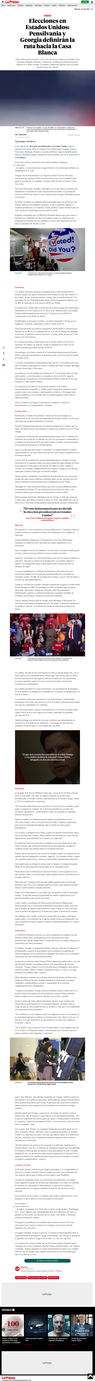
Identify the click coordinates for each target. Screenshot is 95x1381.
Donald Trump (29, 154)
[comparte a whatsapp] (3, 348)
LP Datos (4, 1344)
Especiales (28, 1344)
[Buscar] (92, 9)
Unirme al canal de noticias (48, 1261)
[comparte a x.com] (3, 359)
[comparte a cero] (3, 365)
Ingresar (85, 2)
